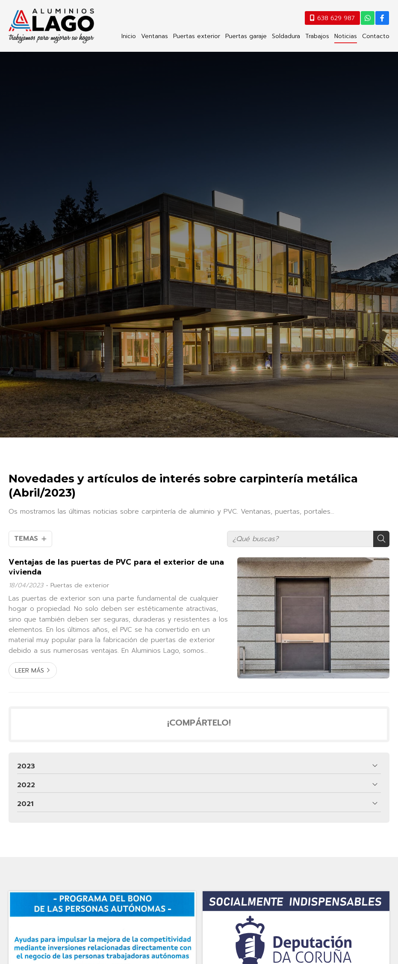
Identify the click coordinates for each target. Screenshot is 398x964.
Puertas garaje (246, 36)
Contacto (375, 36)
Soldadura (286, 36)
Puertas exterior (196, 36)
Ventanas (154, 36)
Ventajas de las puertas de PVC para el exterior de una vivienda (116, 567)
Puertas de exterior (79, 585)
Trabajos (317, 36)
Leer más (29, 670)
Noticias (345, 36)
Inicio (128, 36)
